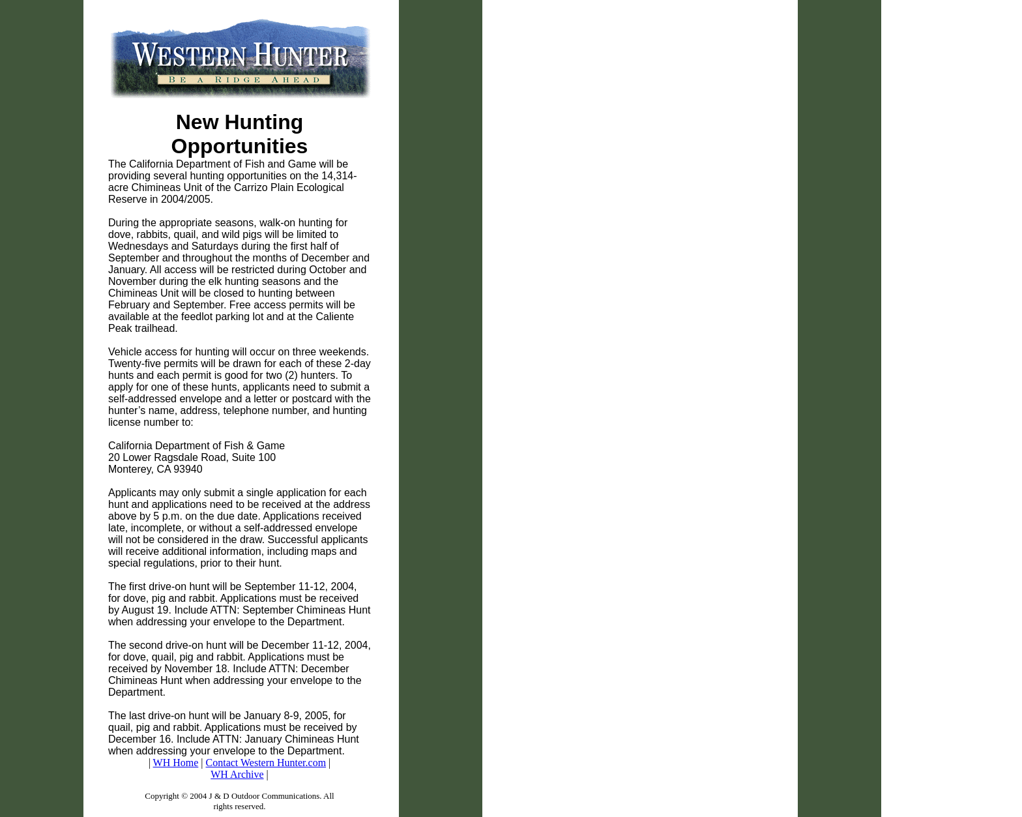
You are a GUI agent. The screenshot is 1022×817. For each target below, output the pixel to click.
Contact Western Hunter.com (266, 762)
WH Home (176, 762)
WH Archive (237, 774)
